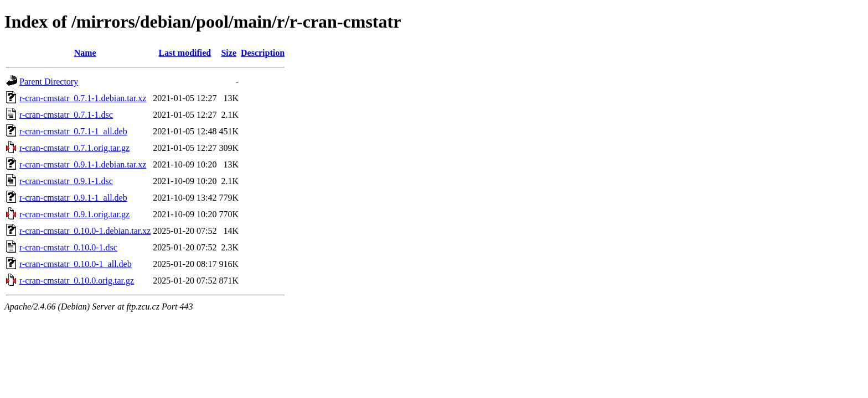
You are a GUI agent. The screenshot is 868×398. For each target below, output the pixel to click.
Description (263, 52)
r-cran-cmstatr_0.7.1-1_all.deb (73, 131)
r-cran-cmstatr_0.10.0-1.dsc (68, 247)
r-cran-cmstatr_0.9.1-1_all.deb (73, 197)
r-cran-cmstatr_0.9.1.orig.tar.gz (74, 214)
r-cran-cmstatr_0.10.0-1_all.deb (75, 264)
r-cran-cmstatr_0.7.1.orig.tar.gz (74, 148)
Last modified (185, 52)
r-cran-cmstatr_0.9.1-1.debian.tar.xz (82, 164)
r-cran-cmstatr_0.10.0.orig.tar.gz (76, 280)
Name (85, 52)
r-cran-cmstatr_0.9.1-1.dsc (66, 181)
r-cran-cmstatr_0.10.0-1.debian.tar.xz (85, 230)
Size (228, 52)
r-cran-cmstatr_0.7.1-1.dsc (66, 114)
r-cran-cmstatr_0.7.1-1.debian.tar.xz (82, 98)
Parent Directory (48, 81)
